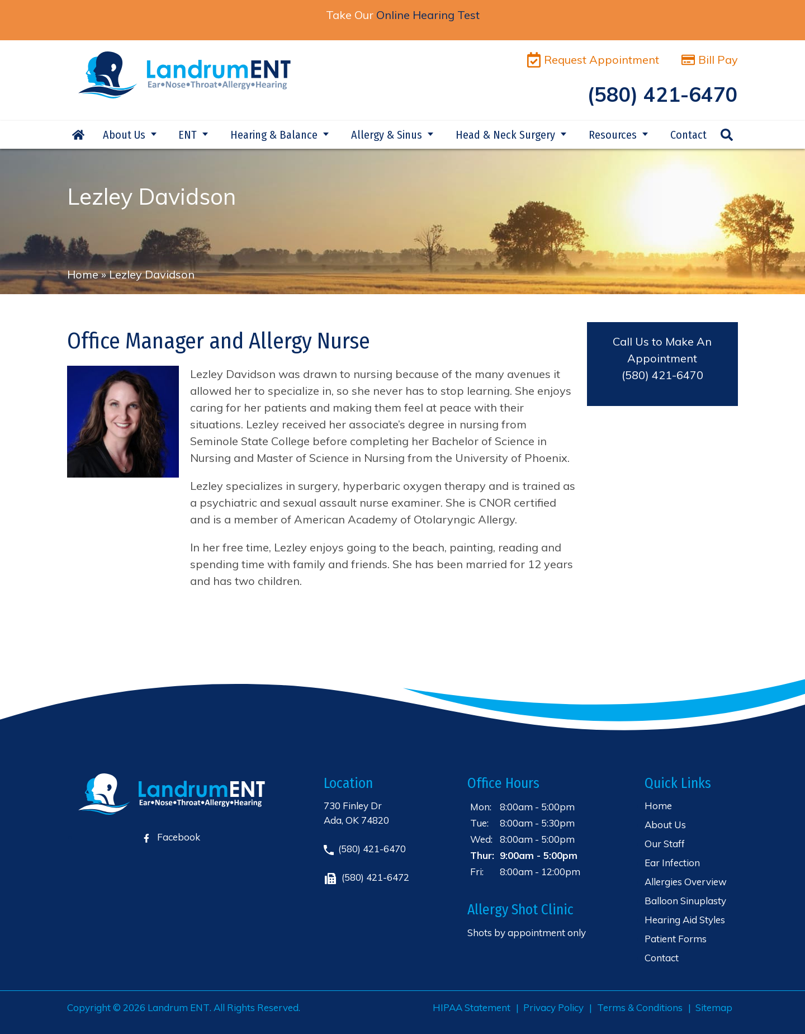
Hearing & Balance (274, 134)
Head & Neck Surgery (505, 134)
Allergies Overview (686, 881)
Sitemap (713, 1007)
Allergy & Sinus (386, 134)
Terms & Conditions (640, 1007)
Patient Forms (676, 939)
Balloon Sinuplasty (685, 900)
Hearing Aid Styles (685, 920)
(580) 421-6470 (662, 375)
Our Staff (665, 843)
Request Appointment (593, 59)
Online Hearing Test (428, 15)
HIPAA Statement (471, 1007)
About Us (124, 134)
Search (727, 135)
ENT (187, 134)
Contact (688, 134)
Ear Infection (672, 862)
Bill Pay (709, 59)
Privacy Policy (553, 1007)
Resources (613, 134)
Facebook (172, 837)
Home (78, 135)
